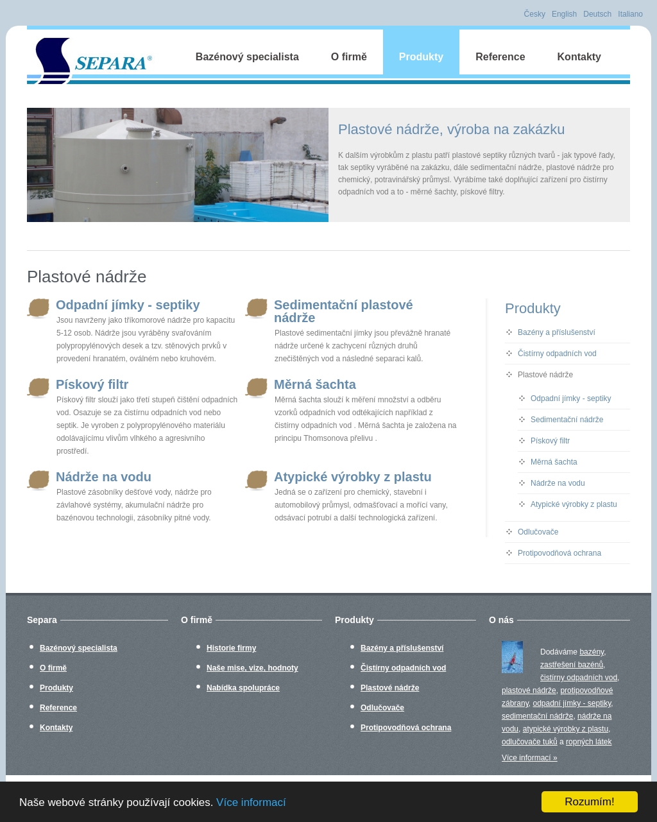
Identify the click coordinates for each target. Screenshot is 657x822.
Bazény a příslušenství (556, 332)
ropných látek (588, 741)
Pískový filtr (77, 384)
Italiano (630, 14)
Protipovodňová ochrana (559, 553)
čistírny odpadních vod (578, 677)
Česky (534, 14)
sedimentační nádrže (537, 716)
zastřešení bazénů (571, 664)
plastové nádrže (529, 690)
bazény (591, 651)
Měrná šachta (300, 384)
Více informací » (530, 757)
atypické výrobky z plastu (565, 728)
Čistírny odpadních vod (557, 353)
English (564, 14)
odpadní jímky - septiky (572, 703)
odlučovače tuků (530, 741)
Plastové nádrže (545, 374)
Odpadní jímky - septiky (113, 304)
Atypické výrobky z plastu (338, 476)
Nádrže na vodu (89, 476)
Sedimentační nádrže (567, 419)
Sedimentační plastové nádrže (329, 311)
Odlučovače (538, 531)
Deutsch (597, 14)
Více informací (251, 802)
